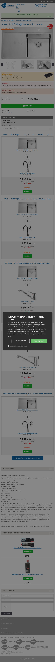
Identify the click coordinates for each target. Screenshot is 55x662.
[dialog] (27, 331)
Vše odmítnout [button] (20, 341)
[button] (17, 346)
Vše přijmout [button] (39, 341)
